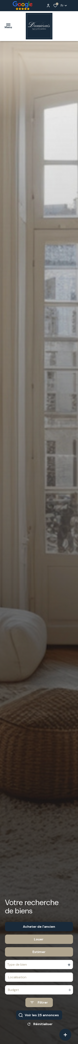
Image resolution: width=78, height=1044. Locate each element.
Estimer (39, 957)
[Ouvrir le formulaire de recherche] (39, 1008)
